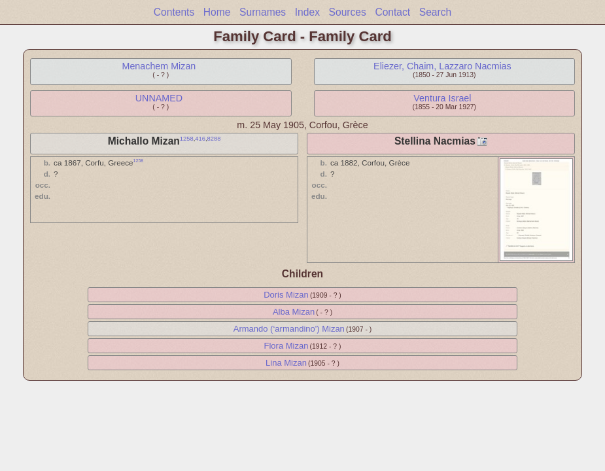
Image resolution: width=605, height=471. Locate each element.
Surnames (262, 12)
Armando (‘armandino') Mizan (289, 329)
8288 (214, 138)
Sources (347, 12)
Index (307, 12)
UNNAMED (158, 98)
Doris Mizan (286, 295)
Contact (392, 12)
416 (200, 138)
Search (435, 12)
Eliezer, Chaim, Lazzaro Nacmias (442, 66)
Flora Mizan (286, 346)
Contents (174, 12)
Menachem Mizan (159, 66)
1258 (187, 138)
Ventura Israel (442, 98)
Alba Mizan (294, 312)
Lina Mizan (286, 363)
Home (217, 12)
